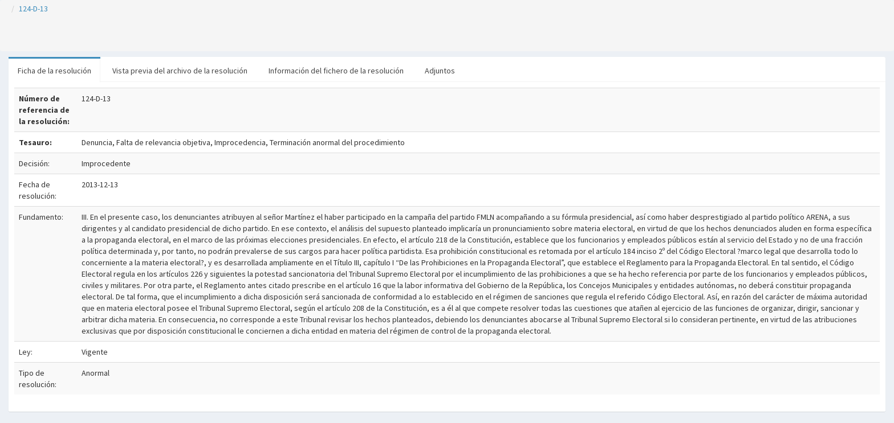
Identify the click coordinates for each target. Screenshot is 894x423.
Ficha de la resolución (54, 70)
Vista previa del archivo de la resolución (179, 70)
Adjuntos (440, 70)
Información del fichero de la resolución (336, 70)
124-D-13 (33, 8)
